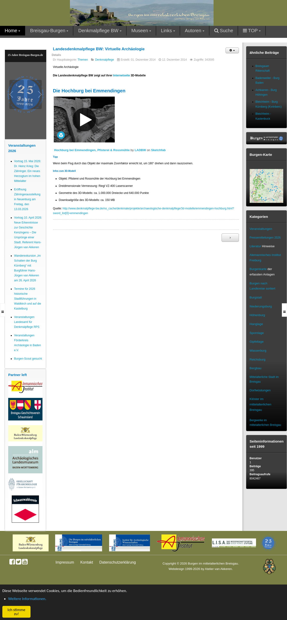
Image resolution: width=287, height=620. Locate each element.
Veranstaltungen (261, 229)
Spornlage (257, 333)
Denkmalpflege (104, 59)
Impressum (65, 562)
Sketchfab (158, 150)
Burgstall (256, 297)
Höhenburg (257, 315)
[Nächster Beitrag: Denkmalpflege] (230, 237)
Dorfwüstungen (260, 390)
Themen (83, 59)
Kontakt (86, 562)
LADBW (140, 150)
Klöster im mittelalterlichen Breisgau (261, 404)
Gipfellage (257, 341)
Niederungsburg (261, 306)
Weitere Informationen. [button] (27, 598)
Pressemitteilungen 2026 (265, 237)
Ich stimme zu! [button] (16, 611)
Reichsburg (257, 359)
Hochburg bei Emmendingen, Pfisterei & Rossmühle (92, 150)
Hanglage (256, 324)
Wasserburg (258, 350)
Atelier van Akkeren (218, 569)
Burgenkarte (258, 269)
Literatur (255, 246)
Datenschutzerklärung (117, 562)
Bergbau (255, 368)
